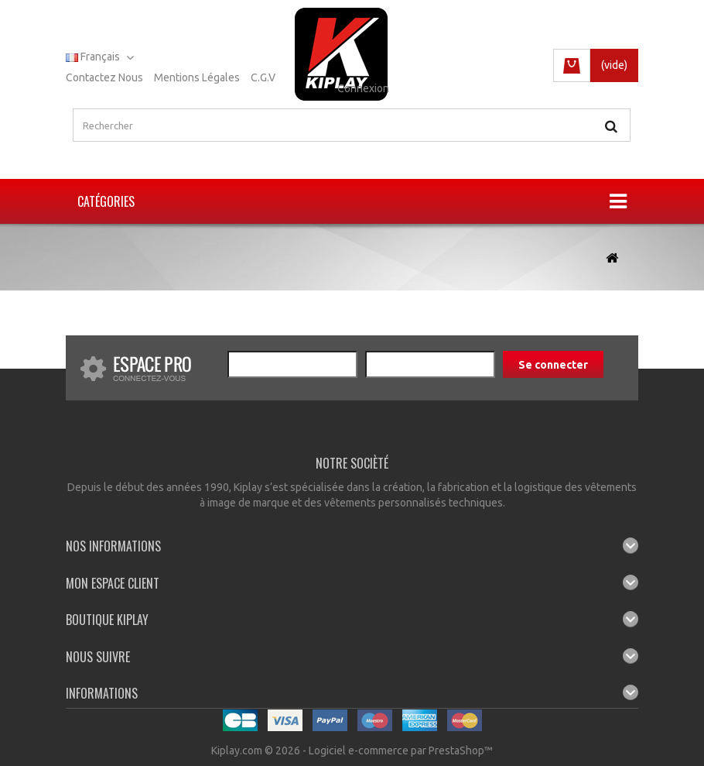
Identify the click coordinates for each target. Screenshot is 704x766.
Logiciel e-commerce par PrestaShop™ (401, 750)
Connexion (363, 88)
